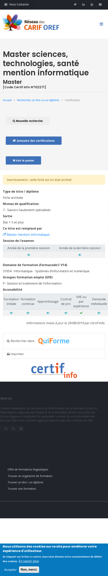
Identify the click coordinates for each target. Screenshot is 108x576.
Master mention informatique (26, 234)
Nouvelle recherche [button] (28, 121)
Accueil (7, 100)
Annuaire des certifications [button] (34, 140)
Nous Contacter (16, 4)
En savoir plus (29, 561)
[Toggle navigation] (103, 24)
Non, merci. (29, 570)
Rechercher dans (40, 341)
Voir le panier (23, 160)
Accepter (10, 570)
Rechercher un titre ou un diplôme (38, 100)
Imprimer (15, 354)
